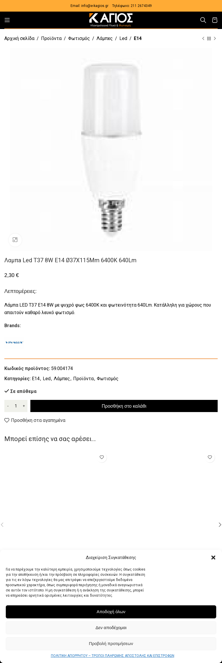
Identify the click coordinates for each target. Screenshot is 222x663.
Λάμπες (105, 38)
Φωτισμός (79, 38)
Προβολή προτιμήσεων (111, 643)
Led (123, 38)
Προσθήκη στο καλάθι (124, 406)
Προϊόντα (51, 38)
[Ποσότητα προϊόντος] (16, 406)
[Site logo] (111, 19)
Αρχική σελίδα (19, 38)
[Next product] (215, 39)
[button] (213, 557)
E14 (138, 38)
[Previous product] (203, 39)
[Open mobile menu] (7, 20)
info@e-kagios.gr (94, 6)
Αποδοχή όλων (111, 611)
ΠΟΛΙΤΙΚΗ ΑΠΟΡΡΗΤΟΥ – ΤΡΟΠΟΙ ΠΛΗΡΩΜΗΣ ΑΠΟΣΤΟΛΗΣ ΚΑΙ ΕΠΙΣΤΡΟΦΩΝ (112, 656)
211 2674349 (141, 6)
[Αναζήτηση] (203, 20)
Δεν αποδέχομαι (110, 627)
